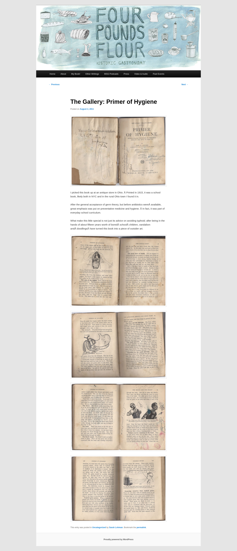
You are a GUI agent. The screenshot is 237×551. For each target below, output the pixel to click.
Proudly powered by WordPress (118, 539)
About (63, 74)
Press (126, 74)
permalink (141, 527)
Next (185, 84)
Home (52, 74)
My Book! (75, 74)
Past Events (158, 74)
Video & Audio (141, 74)
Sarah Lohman (116, 527)
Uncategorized (99, 527)
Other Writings (92, 74)
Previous (54, 84)
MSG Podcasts (111, 74)
